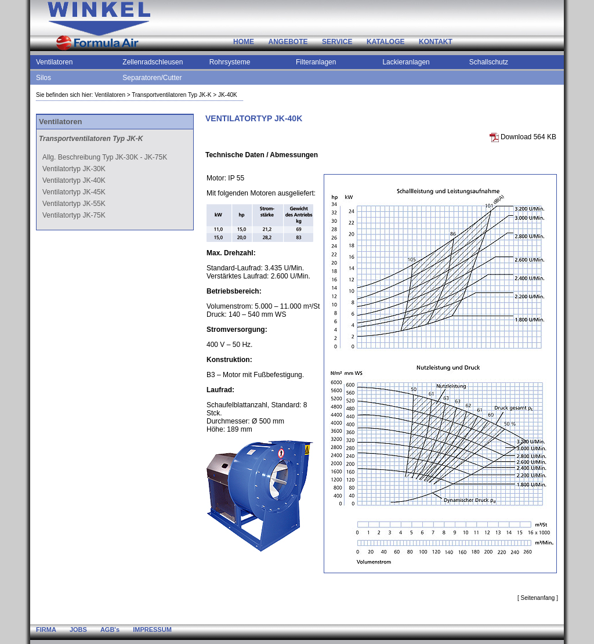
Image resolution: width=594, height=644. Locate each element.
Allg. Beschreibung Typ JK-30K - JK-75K (104, 157)
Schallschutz (488, 62)
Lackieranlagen (405, 62)
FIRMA (46, 629)
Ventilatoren (54, 62)
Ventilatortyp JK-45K (74, 192)
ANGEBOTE (288, 42)
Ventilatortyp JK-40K (74, 180)
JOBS (78, 629)
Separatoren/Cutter (152, 78)
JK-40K (227, 95)
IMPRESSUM (152, 629)
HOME (243, 42)
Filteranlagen (316, 62)
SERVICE (337, 42)
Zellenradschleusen (152, 62)
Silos (43, 78)
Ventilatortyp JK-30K (74, 169)
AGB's (109, 629)
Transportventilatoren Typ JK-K (171, 95)
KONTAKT (435, 42)
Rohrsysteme (230, 62)
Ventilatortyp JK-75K (74, 215)
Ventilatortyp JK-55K (74, 204)
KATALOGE (386, 42)
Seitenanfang (537, 598)
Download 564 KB (523, 137)
